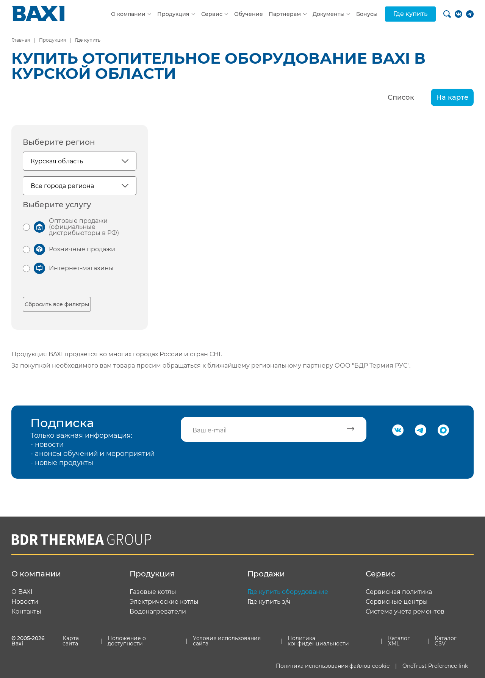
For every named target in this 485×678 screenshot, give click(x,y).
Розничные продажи (82, 249)
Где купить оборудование (287, 592)
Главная (20, 40)
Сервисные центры (397, 602)
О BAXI (22, 592)
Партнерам (285, 14)
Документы (328, 14)
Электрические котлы (164, 602)
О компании (128, 14)
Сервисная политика (399, 592)
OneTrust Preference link (435, 666)
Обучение (248, 14)
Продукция (173, 14)
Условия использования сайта (227, 641)
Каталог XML (399, 641)
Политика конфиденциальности (318, 641)
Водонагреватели (158, 612)
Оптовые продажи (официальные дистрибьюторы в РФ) (84, 226)
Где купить (410, 13)
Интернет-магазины (81, 268)
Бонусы (366, 14)
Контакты (26, 612)
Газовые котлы (153, 592)
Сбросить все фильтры (57, 304)
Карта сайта (71, 641)
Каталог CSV (446, 641)
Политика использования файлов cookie (333, 666)
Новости (24, 602)
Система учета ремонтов (405, 612)
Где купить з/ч (269, 602)
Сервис (211, 14)
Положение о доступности (127, 641)
